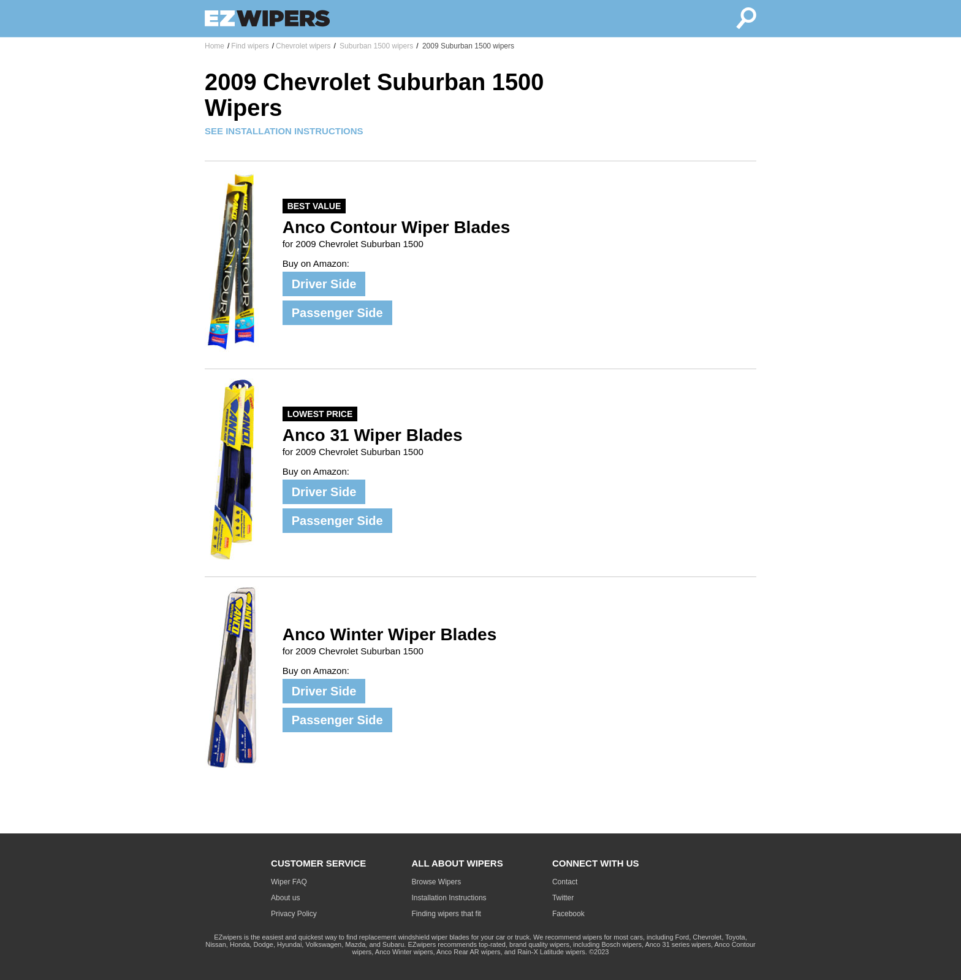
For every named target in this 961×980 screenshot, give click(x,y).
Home (214, 46)
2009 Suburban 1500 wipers (467, 46)
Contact (564, 882)
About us (285, 898)
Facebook (568, 913)
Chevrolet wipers (303, 46)
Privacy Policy (294, 913)
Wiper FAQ (289, 882)
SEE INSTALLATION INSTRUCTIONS (284, 131)
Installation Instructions (449, 898)
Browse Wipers (437, 882)
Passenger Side (337, 313)
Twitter (563, 898)
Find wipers (249, 46)
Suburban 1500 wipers (375, 46)
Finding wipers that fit (446, 913)
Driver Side (324, 284)
